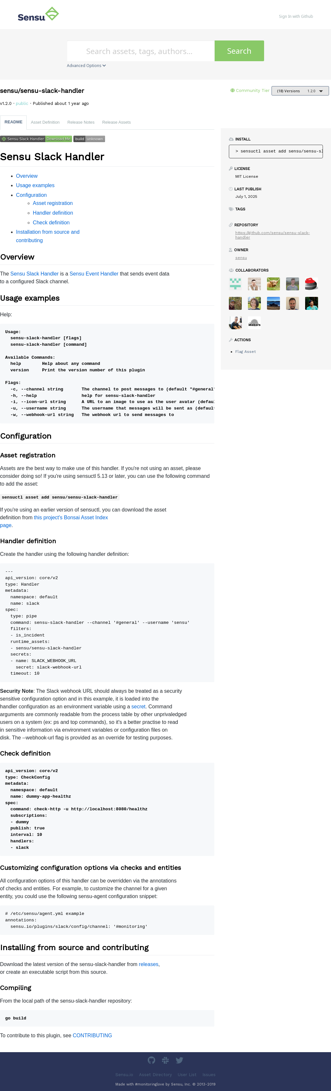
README (13, 121)
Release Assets (116, 122)
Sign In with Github (296, 16)
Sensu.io (124, 1074)
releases (148, 964)
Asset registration (53, 203)
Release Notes (80, 122)
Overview (27, 176)
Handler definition (53, 213)
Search (239, 50)
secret (138, 706)
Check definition (51, 222)
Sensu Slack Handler (34, 273)
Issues (209, 1074)
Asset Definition (45, 122)
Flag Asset (245, 351)
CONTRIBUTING (92, 1035)
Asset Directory (155, 1074)
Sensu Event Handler (93, 273)
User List (187, 1074)
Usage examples (35, 185)
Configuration (31, 195)
